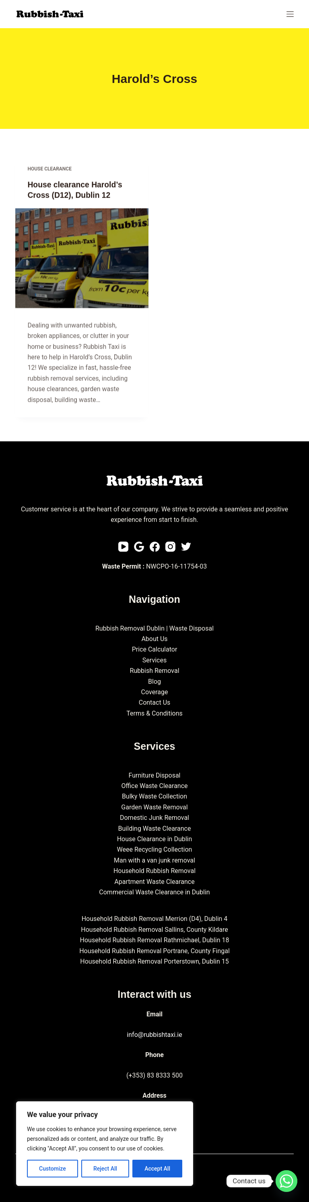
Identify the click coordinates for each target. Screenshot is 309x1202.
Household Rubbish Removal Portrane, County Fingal (154, 950)
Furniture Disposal (154, 775)
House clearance (49, 169)
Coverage (154, 692)
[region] (104, 1143)
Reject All (105, 1168)
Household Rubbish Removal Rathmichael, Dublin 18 (154, 940)
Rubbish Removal (154, 670)
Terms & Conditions (154, 713)
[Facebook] (155, 547)
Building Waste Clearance (154, 828)
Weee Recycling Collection (154, 849)
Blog (154, 681)
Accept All (157, 1168)
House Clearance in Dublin (154, 839)
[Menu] (290, 14)
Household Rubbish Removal (154, 871)
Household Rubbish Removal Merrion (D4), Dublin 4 (155, 919)
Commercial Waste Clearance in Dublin (154, 892)
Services (154, 660)
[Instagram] (170, 547)
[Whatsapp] (286, 1181)
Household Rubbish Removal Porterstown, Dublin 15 (154, 961)
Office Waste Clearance (154, 786)
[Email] (139, 547)
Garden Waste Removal (154, 807)
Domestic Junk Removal (154, 817)
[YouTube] (123, 547)
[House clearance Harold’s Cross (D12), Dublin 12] (81, 258)
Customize (52, 1168)
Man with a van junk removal (154, 860)
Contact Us (155, 702)
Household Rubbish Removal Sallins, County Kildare (154, 929)
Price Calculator (154, 649)
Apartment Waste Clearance (154, 881)
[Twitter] (186, 547)
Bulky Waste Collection (154, 796)
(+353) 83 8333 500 (154, 1075)
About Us (154, 639)
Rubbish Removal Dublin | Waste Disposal (154, 628)
